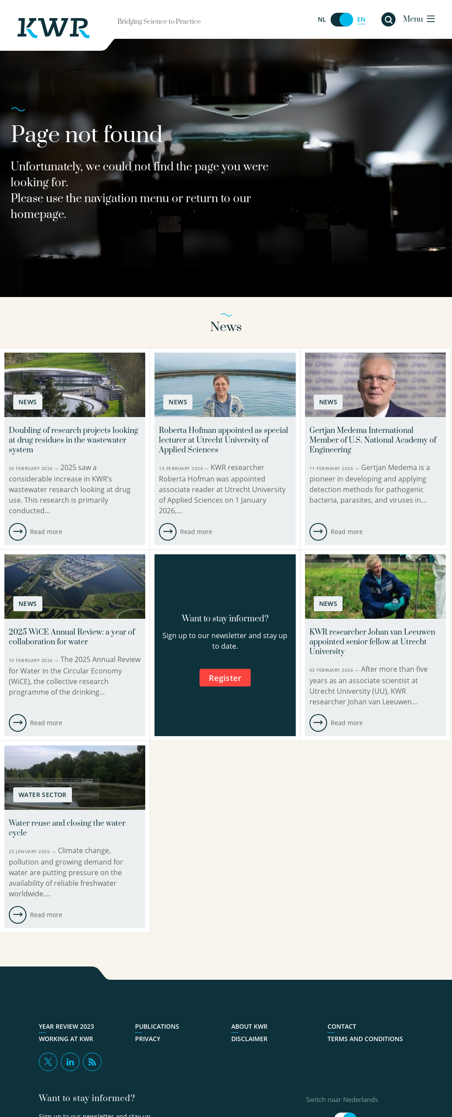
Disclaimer (249, 1039)
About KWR (249, 1026)
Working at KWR (66, 1039)
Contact (342, 1026)
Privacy (147, 1039)
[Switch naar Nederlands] (342, 19)
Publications (157, 1026)
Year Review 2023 (66, 1026)
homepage (37, 214)
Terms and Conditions (365, 1039)
